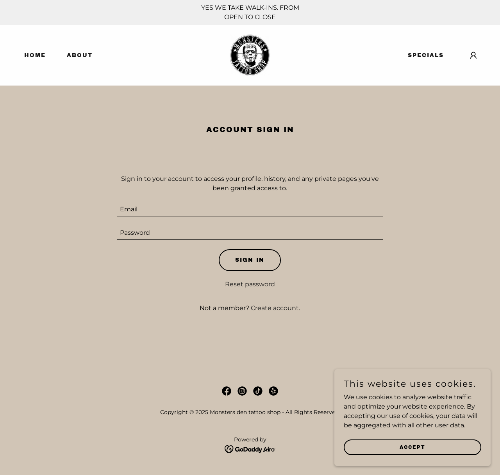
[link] (250, 55)
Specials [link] (426, 55)
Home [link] (35, 55)
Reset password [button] (250, 284)
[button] (473, 55)
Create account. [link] (275, 308)
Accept (412, 447)
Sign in (249, 260)
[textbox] (250, 209)
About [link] (80, 55)
